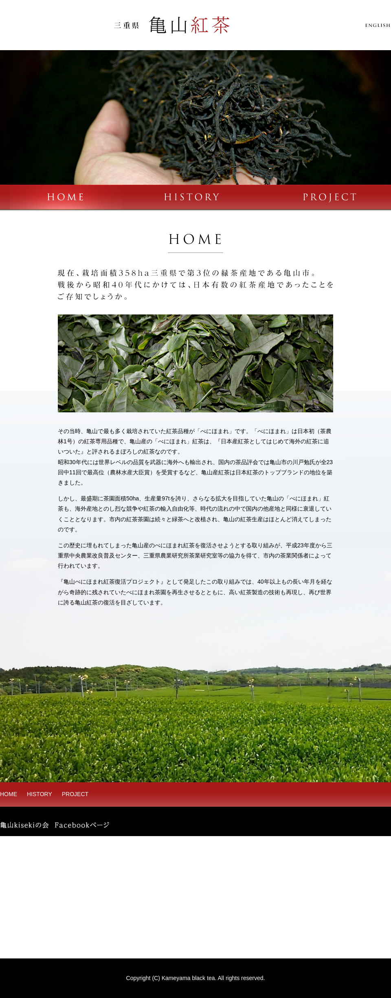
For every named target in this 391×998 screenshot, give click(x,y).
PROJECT (75, 794)
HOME (8, 794)
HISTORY (39, 794)
